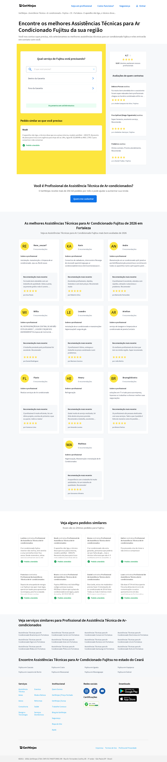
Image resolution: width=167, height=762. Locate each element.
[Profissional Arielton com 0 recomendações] (128, 336)
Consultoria (23, 706)
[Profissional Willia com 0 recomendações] (39, 336)
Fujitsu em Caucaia (26, 667)
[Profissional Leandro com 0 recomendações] (83, 336)
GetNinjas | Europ (59, 701)
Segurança (124, 5)
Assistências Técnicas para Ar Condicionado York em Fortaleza (130, 647)
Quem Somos (57, 689)
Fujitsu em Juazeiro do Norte (30, 672)
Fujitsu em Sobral (125, 672)
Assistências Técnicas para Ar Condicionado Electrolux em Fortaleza (133, 633)
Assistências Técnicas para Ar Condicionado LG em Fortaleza (130, 640)
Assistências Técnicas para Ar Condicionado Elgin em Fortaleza (32, 640)
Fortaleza (78, 13)
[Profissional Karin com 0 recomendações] (83, 270)
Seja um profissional (81, 5)
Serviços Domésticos (39, 713)
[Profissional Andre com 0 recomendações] (128, 270)
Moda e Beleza (40, 695)
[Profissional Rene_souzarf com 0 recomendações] (39, 270)
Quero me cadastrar (83, 198)
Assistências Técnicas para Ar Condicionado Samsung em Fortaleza (99, 647)
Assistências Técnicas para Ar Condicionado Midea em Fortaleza (32, 647)
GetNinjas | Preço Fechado (62, 695)
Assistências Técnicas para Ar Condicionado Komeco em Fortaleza (99, 640)
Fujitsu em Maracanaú (60, 672)
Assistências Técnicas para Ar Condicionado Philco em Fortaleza (65, 647)
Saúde (36, 706)
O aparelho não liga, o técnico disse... (99, 13)
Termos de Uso (111, 748)
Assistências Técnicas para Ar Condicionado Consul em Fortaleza (98, 633)
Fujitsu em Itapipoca (126, 667)
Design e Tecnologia (23, 713)
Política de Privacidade (127, 748)
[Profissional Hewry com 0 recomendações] (83, 402)
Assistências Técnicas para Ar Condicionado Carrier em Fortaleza (65, 633)
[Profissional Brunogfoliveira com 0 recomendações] (128, 402)
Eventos (37, 689)
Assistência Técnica (37, 13)
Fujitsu (65, 13)
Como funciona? (105, 5)
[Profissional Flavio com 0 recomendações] (39, 402)
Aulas (21, 695)
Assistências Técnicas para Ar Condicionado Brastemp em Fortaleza (34, 633)
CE (71, 13)
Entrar (141, 5)
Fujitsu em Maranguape (94, 672)
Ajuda (54, 730)
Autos (21, 701)
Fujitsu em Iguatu (91, 667)
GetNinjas (23, 13)
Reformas (38, 701)
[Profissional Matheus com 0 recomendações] (83, 469)
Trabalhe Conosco (59, 706)
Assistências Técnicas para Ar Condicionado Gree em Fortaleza (64, 640)
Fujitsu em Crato (58, 667)
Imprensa (99, 748)
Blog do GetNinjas (59, 712)
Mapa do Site (57, 724)
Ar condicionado (54, 13)
